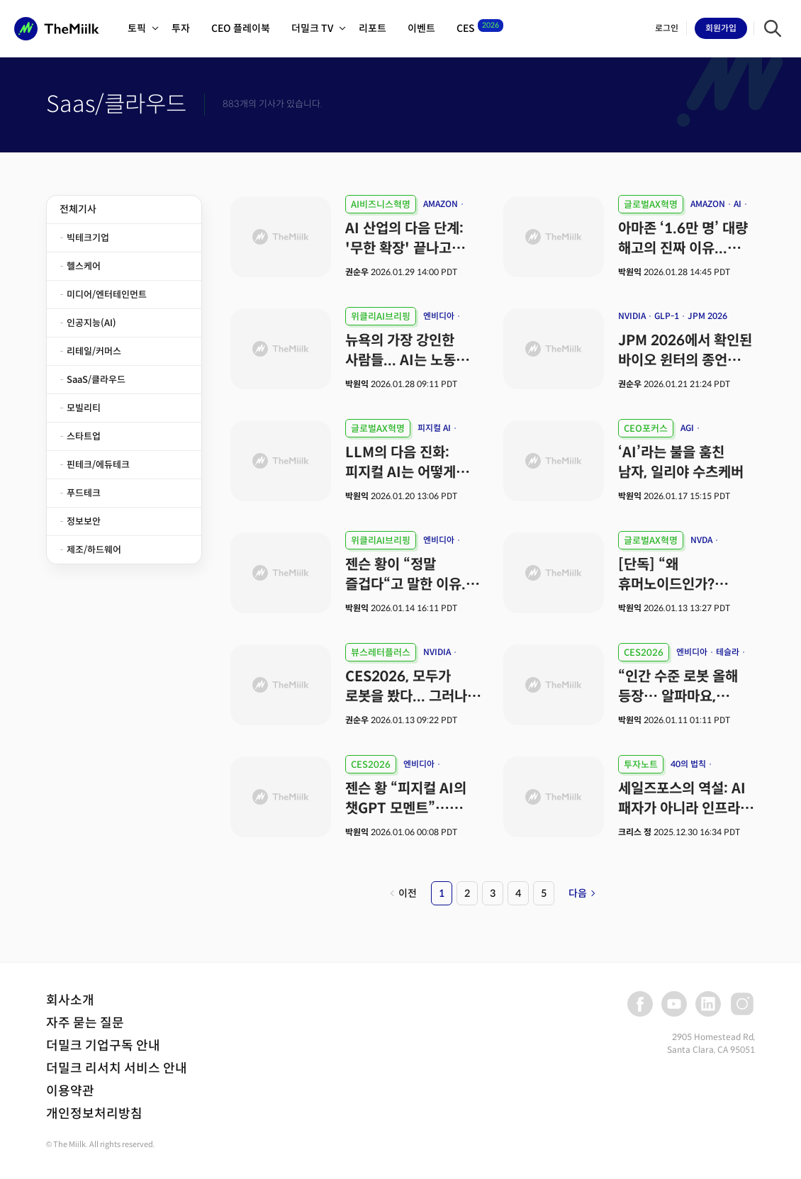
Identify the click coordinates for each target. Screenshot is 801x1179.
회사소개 (70, 1000)
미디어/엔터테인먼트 (107, 295)
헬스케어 (84, 266)
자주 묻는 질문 (85, 1023)
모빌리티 (84, 408)
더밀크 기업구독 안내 (103, 1046)
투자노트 (641, 764)
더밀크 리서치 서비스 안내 (116, 1068)
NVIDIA (632, 316)
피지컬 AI (434, 428)
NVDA (701, 540)
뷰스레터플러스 (380, 652)
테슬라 (727, 652)
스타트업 (84, 436)
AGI (687, 428)
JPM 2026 (707, 316)
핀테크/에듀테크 (98, 465)
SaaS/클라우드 (96, 380)
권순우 (358, 272)
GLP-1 (666, 316)
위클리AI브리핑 (380, 316)
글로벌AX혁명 (651, 204)
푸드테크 (84, 493)
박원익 (630, 272)
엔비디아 (438, 316)
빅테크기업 (88, 238)
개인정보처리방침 (94, 1114)
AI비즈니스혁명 (380, 204)
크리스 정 (634, 832)
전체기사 (78, 209)
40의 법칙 (688, 764)
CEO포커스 (646, 428)
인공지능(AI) (91, 323)
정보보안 (84, 521)
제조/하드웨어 (94, 550)
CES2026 (643, 652)
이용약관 (70, 1091)
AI (737, 204)
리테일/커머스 (94, 351)
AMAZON (440, 204)
